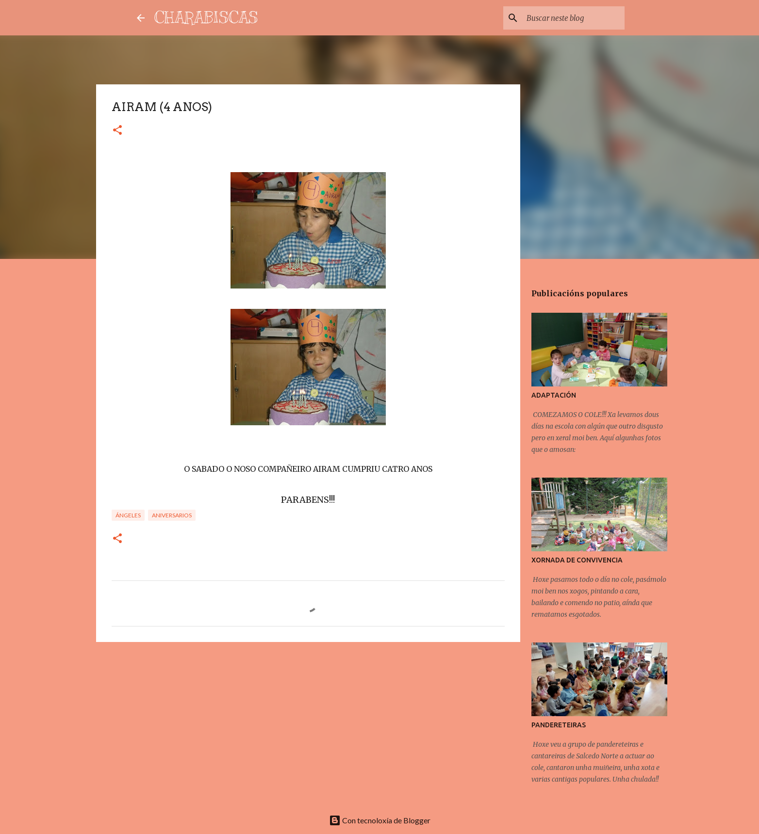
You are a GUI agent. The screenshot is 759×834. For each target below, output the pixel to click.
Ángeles (128, 515)
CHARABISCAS (206, 17)
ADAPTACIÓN (553, 395)
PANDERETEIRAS (558, 725)
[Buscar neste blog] (574, 18)
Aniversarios (172, 515)
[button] (117, 130)
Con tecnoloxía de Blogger (379, 820)
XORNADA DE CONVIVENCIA (577, 560)
